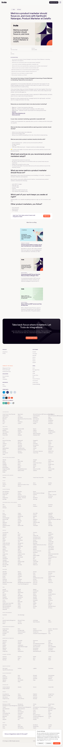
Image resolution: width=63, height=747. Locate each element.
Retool (4, 461)
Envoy (4, 541)
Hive (34, 705)
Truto (4, 552)
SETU (34, 658)
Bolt (18, 659)
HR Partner (50, 600)
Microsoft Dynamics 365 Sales (54, 519)
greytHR (4, 589)
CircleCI (34, 484)
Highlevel (4, 524)
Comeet (4, 445)
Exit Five (14, 111)
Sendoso (19, 642)
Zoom (4, 726)
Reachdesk (5, 676)
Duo (34, 534)
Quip (49, 550)
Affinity (4, 527)
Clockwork (50, 452)
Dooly (19, 676)
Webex (19, 724)
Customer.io (50, 648)
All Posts (12, 53)
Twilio (49, 465)
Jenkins (19, 483)
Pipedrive (35, 516)
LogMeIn (35, 668)
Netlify (19, 467)
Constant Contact (36, 645)
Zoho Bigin (50, 525)
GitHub (49, 484)
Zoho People (5, 598)
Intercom (50, 580)
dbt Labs (4, 566)
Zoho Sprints (50, 707)
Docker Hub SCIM (36, 468)
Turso (49, 561)
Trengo (49, 716)
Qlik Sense (5, 433)
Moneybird (50, 423)
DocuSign (5, 499)
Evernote (20, 494)
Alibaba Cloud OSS (52, 491)
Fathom (49, 535)
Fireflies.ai (35, 506)
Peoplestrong (5, 590)
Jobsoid (34, 448)
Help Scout (50, 582)
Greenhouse (50, 446)
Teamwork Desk (51, 576)
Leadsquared (20, 645)
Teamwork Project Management (24, 707)
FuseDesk (20, 579)
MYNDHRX (50, 590)
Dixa (49, 711)
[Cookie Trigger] (36, 384)
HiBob (34, 601)
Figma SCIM (20, 546)
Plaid (3, 420)
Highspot (4, 680)
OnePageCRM (51, 517)
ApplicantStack (6, 448)
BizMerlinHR (20, 440)
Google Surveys (6, 698)
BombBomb (35, 724)
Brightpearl (35, 417)
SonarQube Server (37, 538)
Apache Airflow (21, 470)
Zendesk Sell (20, 516)
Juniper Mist (50, 541)
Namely (4, 595)
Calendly (19, 687)
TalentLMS (5, 630)
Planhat (34, 524)
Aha (18, 719)
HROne (34, 594)
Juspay (49, 656)
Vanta (19, 560)
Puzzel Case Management (23, 584)
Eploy (4, 446)
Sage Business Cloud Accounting (24, 418)
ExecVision (50, 504)
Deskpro (50, 579)
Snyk (34, 467)
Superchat (35, 580)
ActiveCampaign (6, 517)
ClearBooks (20, 421)
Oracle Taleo (35, 452)
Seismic (4, 681)
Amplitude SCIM (36, 435)
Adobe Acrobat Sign (22, 496)
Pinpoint (4, 451)
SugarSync (20, 499)
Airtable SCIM (20, 705)
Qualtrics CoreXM (6, 695)
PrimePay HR (35, 590)
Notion (4, 635)
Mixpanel (4, 430)
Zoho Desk (5, 580)
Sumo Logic (20, 537)
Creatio (34, 464)
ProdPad (34, 719)
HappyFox (20, 574)
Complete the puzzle (8, 365)
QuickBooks (50, 420)
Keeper (4, 546)
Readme (34, 628)
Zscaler (49, 459)
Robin (19, 535)
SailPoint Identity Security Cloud (39, 544)
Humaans (35, 606)
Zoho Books (20, 417)
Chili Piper (35, 678)
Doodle (49, 697)
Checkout (5, 658)
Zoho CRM (35, 513)
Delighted (35, 694)
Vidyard (34, 727)
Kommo (4, 516)
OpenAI (19, 506)
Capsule (50, 522)
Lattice (19, 606)
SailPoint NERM (36, 555)
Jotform (19, 695)
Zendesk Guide (6, 631)
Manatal (34, 560)
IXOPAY (34, 656)
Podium (4, 577)
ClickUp (34, 704)
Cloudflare (5, 465)
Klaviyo (19, 649)
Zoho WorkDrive (6, 491)
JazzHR (34, 446)
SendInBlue (50, 649)
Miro (19, 459)
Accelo (19, 519)
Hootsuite (35, 563)
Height (4, 711)
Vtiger (19, 524)
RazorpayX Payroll (52, 606)
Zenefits (50, 592)
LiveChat (19, 621)
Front (19, 577)
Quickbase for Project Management (10, 705)
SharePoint (35, 497)
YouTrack (20, 714)
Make (4, 710)
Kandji (34, 557)
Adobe (49, 467)
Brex (19, 420)
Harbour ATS (50, 451)
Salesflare (50, 514)
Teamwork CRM (36, 522)
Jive (34, 496)
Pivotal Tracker (51, 704)
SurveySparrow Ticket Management (40, 707)
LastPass (35, 546)
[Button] (46, 216)
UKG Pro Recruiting (22, 449)
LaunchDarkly (51, 549)
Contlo (49, 640)
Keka (19, 600)
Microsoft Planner (36, 714)
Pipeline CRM (20, 525)
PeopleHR (5, 597)
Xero (3, 423)
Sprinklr (4, 646)
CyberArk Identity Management (9, 620)
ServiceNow (35, 708)
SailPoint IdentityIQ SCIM (53, 554)
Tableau (4, 477)
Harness (19, 486)
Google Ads (5, 651)
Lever (4, 442)
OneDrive (35, 494)
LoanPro (19, 423)
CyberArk (4, 547)
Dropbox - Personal (52, 494)
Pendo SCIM (5, 435)
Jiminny (4, 506)
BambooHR (20, 601)
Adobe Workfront (21, 708)
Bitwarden (35, 543)
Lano (49, 601)
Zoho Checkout (51, 414)
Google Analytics (51, 431)
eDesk (34, 576)
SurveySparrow (6, 694)
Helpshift (4, 719)
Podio (4, 717)
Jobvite (49, 443)
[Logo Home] (4, 2)
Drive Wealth (20, 557)
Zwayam (50, 598)
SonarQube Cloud (36, 537)
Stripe (19, 658)
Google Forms (51, 694)
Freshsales (50, 516)
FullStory (35, 430)
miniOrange (35, 620)
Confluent (5, 470)
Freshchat (5, 579)
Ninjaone (4, 535)
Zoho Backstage (21, 614)
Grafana (50, 470)
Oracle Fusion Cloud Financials (9, 414)
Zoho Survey (5, 697)
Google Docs (35, 631)
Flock (49, 552)
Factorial (4, 594)
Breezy (49, 442)
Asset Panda (5, 550)
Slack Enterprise (36, 621)
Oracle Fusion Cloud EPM (38, 477)
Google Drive (5, 497)
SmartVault (50, 496)
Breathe (49, 604)
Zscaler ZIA (50, 538)
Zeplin (19, 549)
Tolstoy (49, 726)
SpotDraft (20, 555)
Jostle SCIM (35, 561)
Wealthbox (35, 519)
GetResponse (20, 651)
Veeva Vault (50, 543)
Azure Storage (5, 493)
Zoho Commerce (36, 646)
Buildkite (50, 483)
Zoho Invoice (35, 420)
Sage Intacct (20, 414)
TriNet (19, 594)
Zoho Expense (36, 418)
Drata (19, 558)
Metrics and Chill (16, 114)
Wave (49, 417)
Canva (49, 560)
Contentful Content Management (40, 633)
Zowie (34, 574)
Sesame (4, 601)
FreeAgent (50, 421)
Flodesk (19, 643)
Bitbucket (50, 710)
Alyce (19, 675)
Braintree (20, 656)
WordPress (35, 552)
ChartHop (35, 598)
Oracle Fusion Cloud (37, 462)
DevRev (49, 713)
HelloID (19, 563)
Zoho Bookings (51, 675)
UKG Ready (20, 595)
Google (19, 544)
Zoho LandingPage (52, 646)
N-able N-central (21, 554)
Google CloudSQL (6, 468)
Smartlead (50, 676)
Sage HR (19, 442)
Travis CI (4, 484)
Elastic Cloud (51, 461)
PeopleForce (20, 597)
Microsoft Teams (21, 620)
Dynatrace (50, 544)
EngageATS (35, 440)
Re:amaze (50, 573)
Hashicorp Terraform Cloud (23, 484)
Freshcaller (5, 573)
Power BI (19, 477)
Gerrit (34, 483)
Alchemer (35, 695)
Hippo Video (20, 726)
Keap (4, 520)
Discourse (50, 630)
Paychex (50, 595)
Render (4, 483)
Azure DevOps (6, 714)
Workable (50, 448)
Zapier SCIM (20, 461)
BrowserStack (5, 467)
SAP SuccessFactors (7, 606)
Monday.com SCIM (6, 704)
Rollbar (4, 472)
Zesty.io (34, 465)
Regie (34, 680)
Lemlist (4, 675)
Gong (19, 681)
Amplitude (50, 433)
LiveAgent (20, 576)
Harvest (34, 540)
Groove (49, 574)
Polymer (4, 449)
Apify (49, 564)
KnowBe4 (5, 633)
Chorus (34, 504)
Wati (34, 642)
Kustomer (5, 574)
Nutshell (4, 514)
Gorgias (19, 580)
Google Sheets (6, 628)
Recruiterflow (36, 445)
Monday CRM (5, 519)
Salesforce (5, 522)
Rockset (19, 430)
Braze (19, 648)
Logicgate (5, 560)
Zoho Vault (5, 563)
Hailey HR (50, 603)
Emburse (19, 552)
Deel (3, 592)
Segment (4, 642)
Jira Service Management (38, 716)
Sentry (49, 462)
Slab (49, 631)
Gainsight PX (51, 430)
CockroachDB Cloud (52, 557)
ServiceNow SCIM (52, 708)
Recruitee (20, 443)
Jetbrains (35, 470)
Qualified (4, 645)
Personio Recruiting (7, 440)
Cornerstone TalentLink (38, 451)
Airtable (19, 716)
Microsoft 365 (5, 564)
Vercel (19, 534)
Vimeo (4, 727)
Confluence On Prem (37, 630)
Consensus (50, 680)
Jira (49, 717)
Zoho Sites (50, 643)
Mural (19, 628)
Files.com (4, 537)
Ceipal (4, 454)
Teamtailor (20, 445)
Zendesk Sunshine (6, 525)
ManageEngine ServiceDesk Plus (24, 582)
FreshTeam (35, 443)
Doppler (4, 540)
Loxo (34, 449)
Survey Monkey (21, 698)
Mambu (49, 558)
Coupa (19, 415)
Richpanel (35, 584)
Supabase (5, 464)
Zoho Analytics (6, 431)
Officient (35, 595)
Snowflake (50, 555)
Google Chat (5, 554)
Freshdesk (5, 584)
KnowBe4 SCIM (21, 630)
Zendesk (35, 571)
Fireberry (35, 514)
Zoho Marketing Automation (38, 643)
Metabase (20, 435)
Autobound (5, 678)
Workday (50, 589)
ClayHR (19, 589)
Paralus (19, 493)
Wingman (50, 506)
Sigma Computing (36, 433)
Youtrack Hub (36, 717)
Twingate (35, 459)
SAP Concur (5, 417)
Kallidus (19, 590)
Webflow (35, 549)
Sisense (34, 428)
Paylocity (35, 592)
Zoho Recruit (5, 452)
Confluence (20, 633)
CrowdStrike (50, 537)
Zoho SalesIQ (20, 680)
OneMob (50, 724)
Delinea (49, 621)
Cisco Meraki (51, 547)
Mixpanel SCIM (21, 428)
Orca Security (5, 532)
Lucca (4, 600)
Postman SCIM (51, 468)
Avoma (19, 504)
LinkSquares (50, 534)
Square (49, 597)
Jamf (19, 541)
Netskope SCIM (21, 561)
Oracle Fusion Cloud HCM (8, 603)
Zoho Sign (35, 499)
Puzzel (4, 576)
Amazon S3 (5, 494)
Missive (19, 571)
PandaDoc (20, 491)
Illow (34, 558)
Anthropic (5, 507)
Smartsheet (20, 713)
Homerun (20, 451)
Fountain (50, 449)
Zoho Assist (5, 668)
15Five (34, 604)
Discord (4, 621)
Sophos (4, 549)
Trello (49, 714)
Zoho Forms (50, 695)
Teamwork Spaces (21, 631)
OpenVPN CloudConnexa (8, 669)
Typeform (20, 697)
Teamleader (35, 525)
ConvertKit (20, 640)
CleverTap (5, 640)
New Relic (20, 564)
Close (49, 520)
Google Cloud (51, 464)
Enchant (34, 579)
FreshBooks (35, 421)
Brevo (4, 513)
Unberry (50, 532)
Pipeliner (50, 524)
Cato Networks (6, 561)
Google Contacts (6, 544)
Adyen (49, 658)
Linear (34, 710)
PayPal (49, 659)
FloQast (34, 423)
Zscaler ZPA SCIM (6, 543)
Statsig (19, 547)
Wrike (49, 705)
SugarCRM (50, 513)
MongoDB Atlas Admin (22, 468)
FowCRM (19, 520)
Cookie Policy (47, 740)
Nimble (19, 522)
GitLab (34, 711)
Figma (4, 538)
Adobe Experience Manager (38, 493)
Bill (18, 532)
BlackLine (4, 418)
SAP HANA (35, 541)
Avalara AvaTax (6, 415)
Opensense (35, 640)
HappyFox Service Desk (7, 582)
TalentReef (20, 452)
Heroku (19, 462)
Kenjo (34, 607)
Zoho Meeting (20, 727)
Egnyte (34, 491)
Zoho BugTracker (6, 708)
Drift (3, 504)
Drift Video (5, 724)
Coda (49, 633)
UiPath (34, 461)
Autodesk (5, 557)
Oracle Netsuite (36, 415)
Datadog (4, 462)
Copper (19, 513)
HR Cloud (50, 607)
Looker (19, 433)
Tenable (19, 538)
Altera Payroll (20, 592)
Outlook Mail (50, 687)
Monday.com (20, 704)
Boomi (19, 464)
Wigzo (49, 642)
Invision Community (37, 550)
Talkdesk (19, 573)
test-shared (20, 540)
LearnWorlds (5, 558)
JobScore (5, 443)
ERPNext (50, 418)
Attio (34, 517)
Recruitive (50, 440)
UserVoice (35, 697)
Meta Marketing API (37, 651)
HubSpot (19, 514)
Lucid (4, 496)
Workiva (49, 540)
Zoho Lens (35, 582)
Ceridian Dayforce (52, 594)
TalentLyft (20, 446)
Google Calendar (6, 688)
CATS (49, 445)
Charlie (19, 604)
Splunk (4, 555)
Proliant (19, 607)
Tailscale (4, 459)
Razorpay (4, 659)
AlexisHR (35, 597)
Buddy (4, 486)
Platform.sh (35, 564)
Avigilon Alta (35, 535)
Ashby (34, 442)
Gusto (19, 603)
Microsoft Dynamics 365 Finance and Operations (43, 414)
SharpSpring (35, 649)
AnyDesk (19, 668)
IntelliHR (34, 603)
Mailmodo (50, 645)
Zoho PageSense (51, 651)
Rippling (34, 589)
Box (49, 493)
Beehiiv (4, 643)
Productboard (20, 717)
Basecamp (5, 716)
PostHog (35, 431)
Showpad (35, 675)
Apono (4, 623)
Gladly (49, 577)
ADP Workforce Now (7, 604)
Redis (49, 563)
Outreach (35, 676)
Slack (49, 620)
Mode (49, 428)
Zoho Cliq (20, 623)
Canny (19, 694)
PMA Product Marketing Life (18, 113)
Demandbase (35, 648)
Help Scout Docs (51, 571)
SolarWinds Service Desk (38, 577)
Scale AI (19, 465)
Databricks (20, 431)
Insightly (34, 520)
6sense (19, 678)
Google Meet (35, 726)
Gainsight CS (20, 543)
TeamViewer (50, 668)
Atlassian (19, 550)
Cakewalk (5, 534)
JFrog (34, 554)
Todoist (4, 707)
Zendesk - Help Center (53, 628)
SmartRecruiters (21, 448)
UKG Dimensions (6, 607)
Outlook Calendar (6, 687)
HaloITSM (4, 571)
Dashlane (35, 547)
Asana (34, 713)
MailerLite (5, 648)
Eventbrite (5, 614)
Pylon (34, 573)
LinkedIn (4, 649)
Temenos (35, 532)
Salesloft (50, 678)
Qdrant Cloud (51, 546)
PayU (34, 659)
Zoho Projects (21, 711)
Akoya (4, 421)
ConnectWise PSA (6, 713)
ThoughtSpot (5, 428)
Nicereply (35, 698)
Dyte (49, 727)
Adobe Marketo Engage (22, 646)
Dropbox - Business (22, 497)
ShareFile (50, 497)
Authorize (5, 656)
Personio (19, 598)
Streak (19, 517)
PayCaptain (35, 600)
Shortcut (19, 710)
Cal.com (34, 687)
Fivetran (50, 477)
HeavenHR (5, 609)
